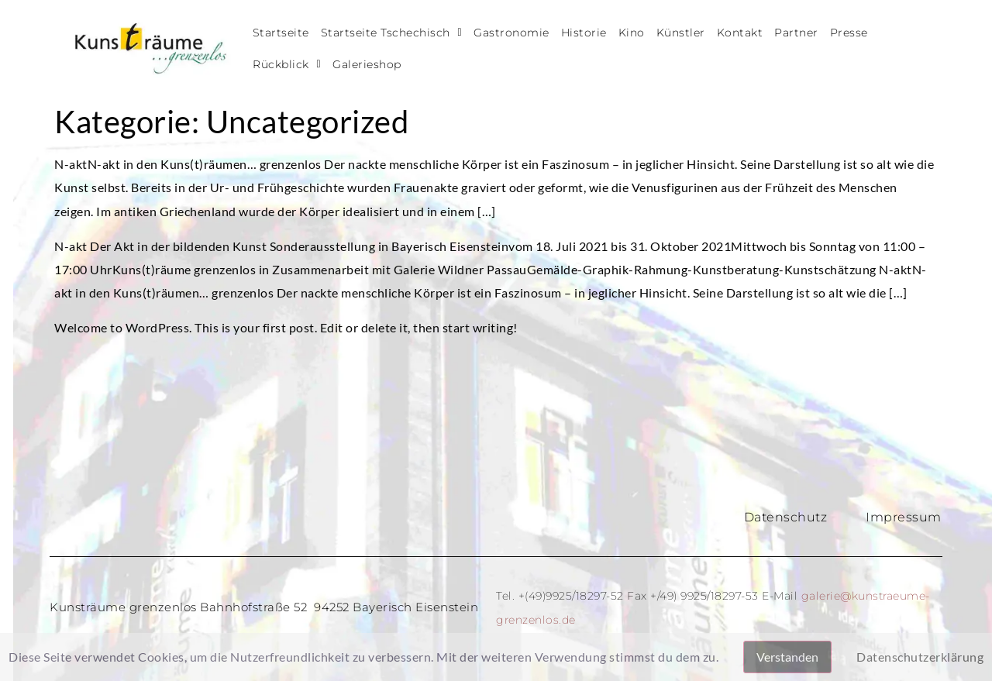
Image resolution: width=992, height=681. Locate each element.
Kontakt (740, 33)
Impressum (904, 517)
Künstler (680, 33)
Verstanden (787, 656)
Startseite (281, 33)
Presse (849, 33)
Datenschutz (786, 517)
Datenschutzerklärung (919, 656)
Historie (584, 33)
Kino (631, 33)
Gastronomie (511, 33)
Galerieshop (366, 64)
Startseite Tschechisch (392, 32)
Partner (796, 33)
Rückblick (287, 64)
